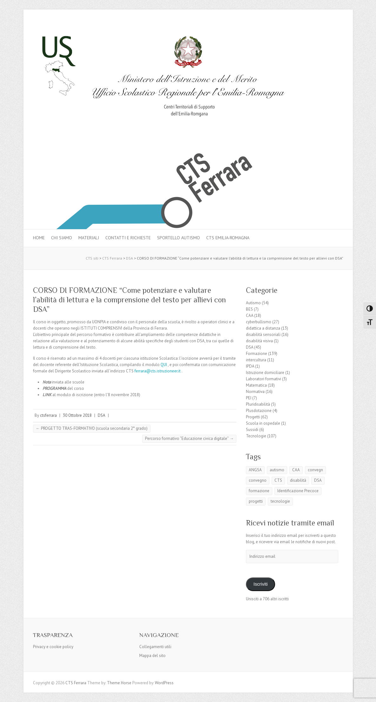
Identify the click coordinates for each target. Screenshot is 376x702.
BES (249, 309)
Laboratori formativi (263, 379)
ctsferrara (48, 415)
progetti (256, 501)
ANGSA (255, 470)
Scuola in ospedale (263, 423)
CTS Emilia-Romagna (227, 238)
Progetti (253, 417)
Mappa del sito (152, 655)
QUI (164, 364)
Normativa (255, 391)
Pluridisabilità (258, 404)
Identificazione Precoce (298, 490)
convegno (258, 480)
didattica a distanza (263, 328)
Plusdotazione (259, 410)
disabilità (298, 480)
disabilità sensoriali (263, 334)
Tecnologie (256, 436)
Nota (47, 382)
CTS (278, 480)
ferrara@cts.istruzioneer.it (158, 371)
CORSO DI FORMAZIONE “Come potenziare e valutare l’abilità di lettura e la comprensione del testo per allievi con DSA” (129, 299)
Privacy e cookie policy (53, 646)
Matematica (256, 385)
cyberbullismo (258, 322)
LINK (47, 394)
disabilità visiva (259, 341)
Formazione (256, 353)
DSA (101, 415)
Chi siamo (61, 238)
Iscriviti (261, 584)
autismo (277, 470)
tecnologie (280, 501)
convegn (315, 470)
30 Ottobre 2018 (77, 415)
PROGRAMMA (54, 388)
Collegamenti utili (155, 646)
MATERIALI (88, 238)
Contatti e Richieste (128, 238)
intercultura (256, 360)
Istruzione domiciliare (265, 372)
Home (39, 238)
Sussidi (252, 429)
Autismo (253, 303)
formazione (259, 490)
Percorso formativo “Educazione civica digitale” (189, 438)
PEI (248, 398)
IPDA (250, 366)
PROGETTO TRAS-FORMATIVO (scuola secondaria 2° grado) (92, 428)
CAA (249, 315)
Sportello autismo (178, 238)
